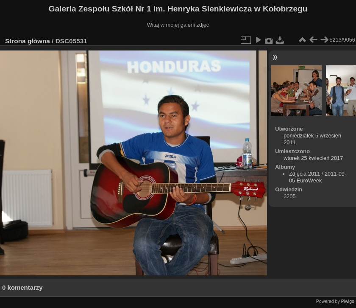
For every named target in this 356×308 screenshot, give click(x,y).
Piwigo (347, 301)
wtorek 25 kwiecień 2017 (313, 158)
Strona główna (27, 41)
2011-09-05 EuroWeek (317, 177)
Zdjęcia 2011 (304, 174)
